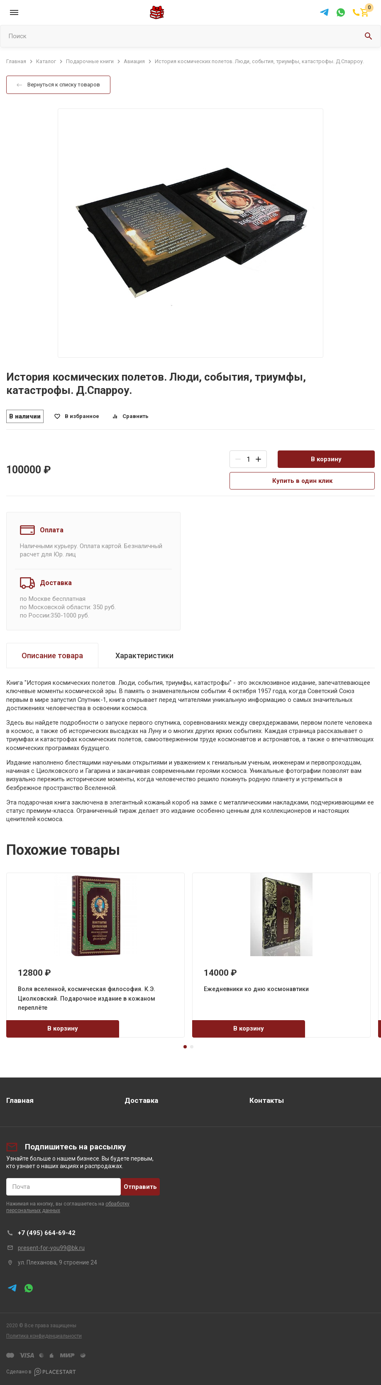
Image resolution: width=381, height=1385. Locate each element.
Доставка (141, 1100)
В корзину (326, 459)
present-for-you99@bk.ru (51, 1248)
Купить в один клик (302, 481)
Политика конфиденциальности (44, 1336)
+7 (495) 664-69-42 (47, 1233)
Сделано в (41, 1372)
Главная (20, 1100)
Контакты (266, 1100)
